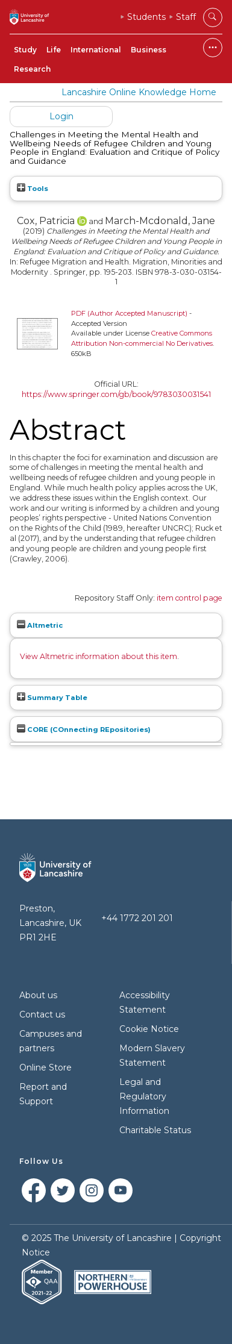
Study (25, 49)
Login (61, 116)
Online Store (45, 1067)
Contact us (42, 1014)
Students (146, 16)
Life (53, 49)
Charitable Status (155, 1130)
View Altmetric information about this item (98, 656)
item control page (189, 597)
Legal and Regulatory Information (144, 1096)
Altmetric (40, 625)
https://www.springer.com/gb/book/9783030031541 (116, 394)
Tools (32, 188)
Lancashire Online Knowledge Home (138, 92)
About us (38, 995)
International (96, 49)
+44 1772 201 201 (137, 918)
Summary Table (52, 697)
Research (32, 68)
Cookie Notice (149, 1029)
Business (148, 49)
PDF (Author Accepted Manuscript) (129, 313)
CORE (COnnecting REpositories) (84, 729)
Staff (186, 16)
